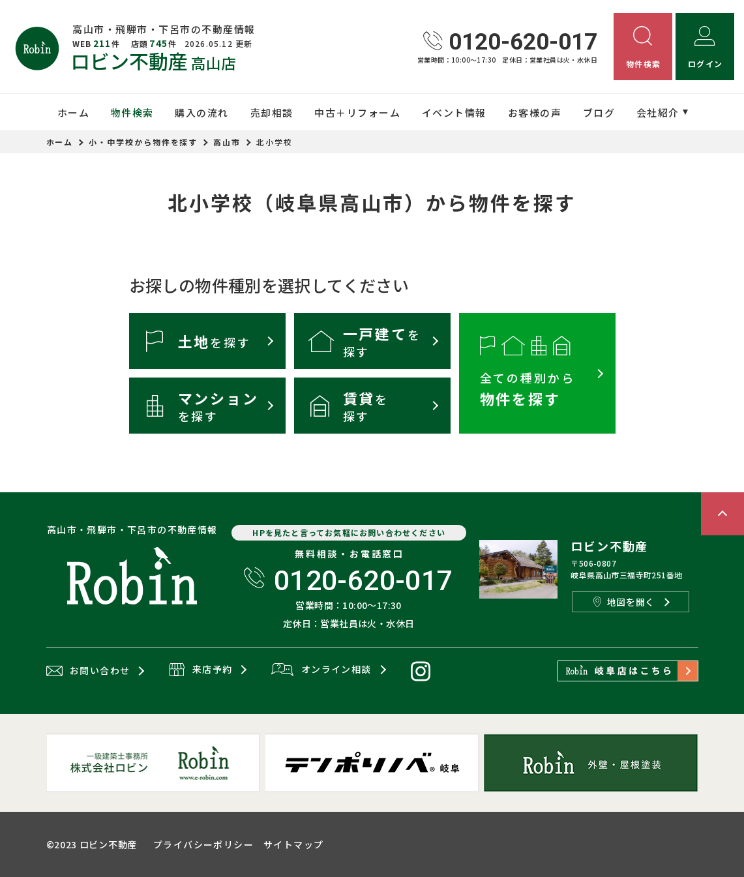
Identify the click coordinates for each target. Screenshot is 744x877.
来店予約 (200, 670)
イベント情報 (454, 112)
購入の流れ (202, 112)
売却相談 (271, 112)
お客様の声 (535, 112)
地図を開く (624, 601)
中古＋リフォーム (357, 112)
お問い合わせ (88, 671)
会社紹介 (657, 112)
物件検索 (132, 112)
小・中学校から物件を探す (143, 141)
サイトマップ (293, 844)
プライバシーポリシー (203, 844)
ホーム (73, 112)
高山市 (227, 141)
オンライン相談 (321, 670)
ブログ (599, 112)
